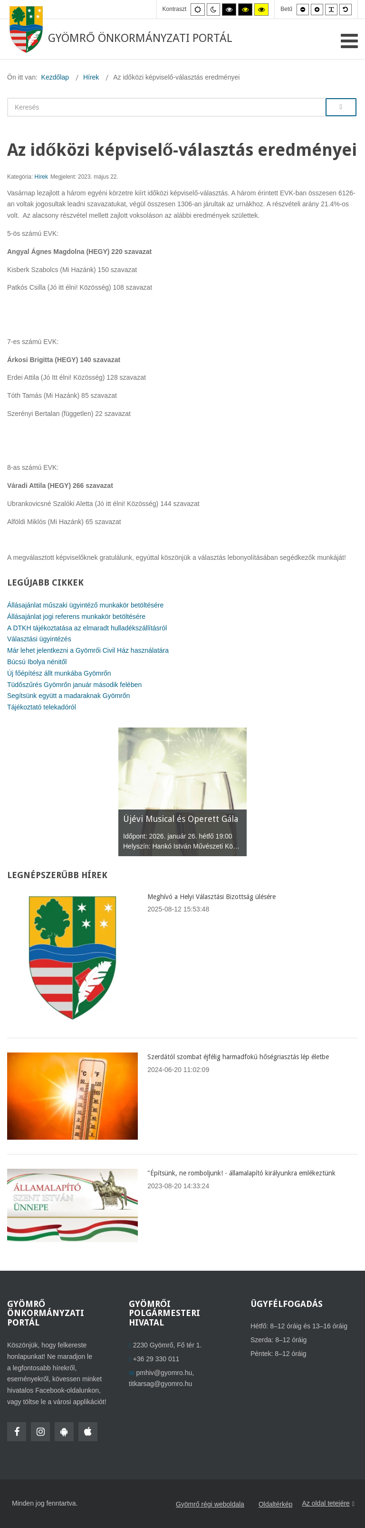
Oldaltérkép (276, 1504)
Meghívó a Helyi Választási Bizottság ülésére (211, 897)
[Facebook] (16, 1431)
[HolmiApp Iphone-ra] (87, 1431)
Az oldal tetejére (328, 1503)
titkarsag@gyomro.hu (160, 1383)
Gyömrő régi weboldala (210, 1504)
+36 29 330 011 (156, 1359)
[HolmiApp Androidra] (64, 1431)
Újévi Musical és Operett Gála (180, 819)
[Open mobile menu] (349, 41)
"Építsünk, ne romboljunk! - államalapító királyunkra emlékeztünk (241, 1173)
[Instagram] (40, 1431)
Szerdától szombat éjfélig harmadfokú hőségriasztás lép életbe (238, 1057)
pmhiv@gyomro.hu (164, 1372)
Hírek (41, 176)
